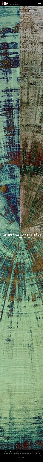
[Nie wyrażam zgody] (41, 456)
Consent (21, 458)
